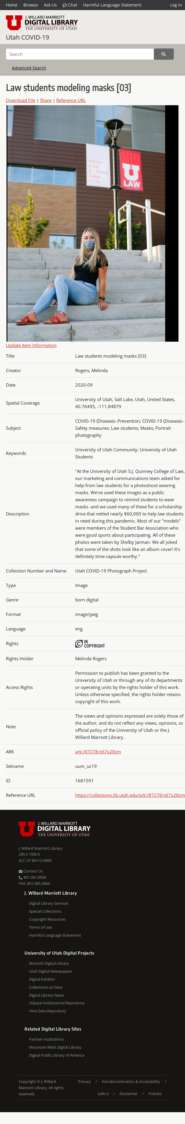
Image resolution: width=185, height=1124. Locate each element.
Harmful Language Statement (112, 5)
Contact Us (31, 871)
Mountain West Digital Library (55, 1047)
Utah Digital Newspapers (50, 971)
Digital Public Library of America (56, 1055)
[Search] (80, 54)
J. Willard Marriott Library (40, 848)
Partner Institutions (46, 1039)
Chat (70, 5)
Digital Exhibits (42, 979)
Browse (30, 5)
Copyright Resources (47, 919)
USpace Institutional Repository (57, 1002)
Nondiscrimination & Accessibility (131, 1081)
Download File (20, 100)
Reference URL (71, 100)
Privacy (84, 1081)
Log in (176, 5)
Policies (155, 1093)
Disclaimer (129, 1093)
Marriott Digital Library (49, 963)
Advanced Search (29, 68)
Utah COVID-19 (27, 37)
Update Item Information (31, 345)
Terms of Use (40, 927)
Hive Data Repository (47, 1010)
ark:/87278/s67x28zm (98, 752)
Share (46, 100)
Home (11, 5)
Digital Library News (46, 995)
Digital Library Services (48, 903)
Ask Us (50, 5)
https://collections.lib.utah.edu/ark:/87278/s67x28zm (130, 795)
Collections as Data (45, 987)
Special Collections (45, 911)
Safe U (103, 1093)
